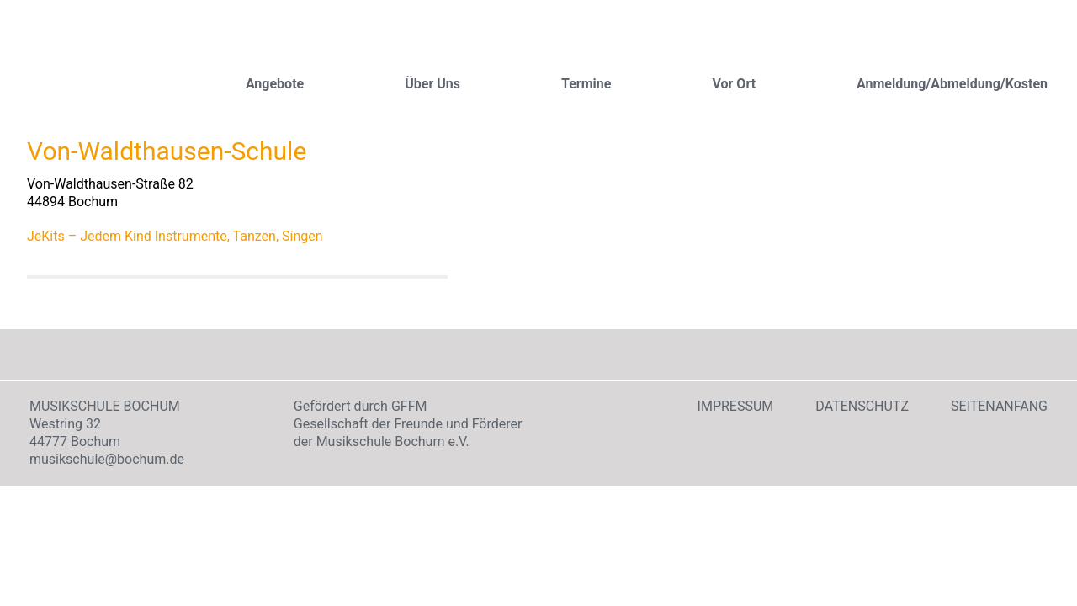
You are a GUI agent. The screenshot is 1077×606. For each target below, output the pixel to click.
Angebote (275, 84)
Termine (586, 84)
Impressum (736, 406)
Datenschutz (862, 406)
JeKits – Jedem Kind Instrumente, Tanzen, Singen (175, 236)
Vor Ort (734, 84)
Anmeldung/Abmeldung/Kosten (952, 84)
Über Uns (432, 84)
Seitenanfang (999, 406)
